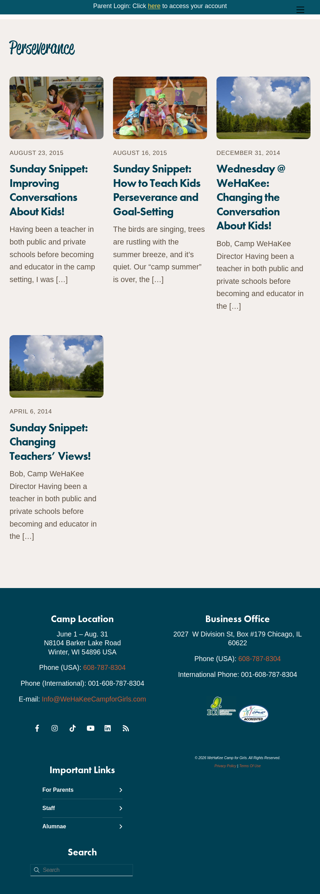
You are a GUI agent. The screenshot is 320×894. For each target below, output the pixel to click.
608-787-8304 (104, 667)
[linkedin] (108, 727)
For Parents (82, 790)
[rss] (126, 727)
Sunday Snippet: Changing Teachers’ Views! (50, 441)
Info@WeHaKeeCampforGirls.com (94, 699)
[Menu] (300, 9)
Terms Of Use (250, 766)
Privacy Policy (225, 766)
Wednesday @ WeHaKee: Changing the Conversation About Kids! (250, 197)
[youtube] (91, 727)
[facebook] (37, 727)
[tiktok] (73, 727)
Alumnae (82, 826)
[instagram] (55, 727)
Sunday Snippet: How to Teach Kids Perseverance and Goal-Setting (156, 190)
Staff (82, 808)
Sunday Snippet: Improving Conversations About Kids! (48, 190)
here (154, 5)
